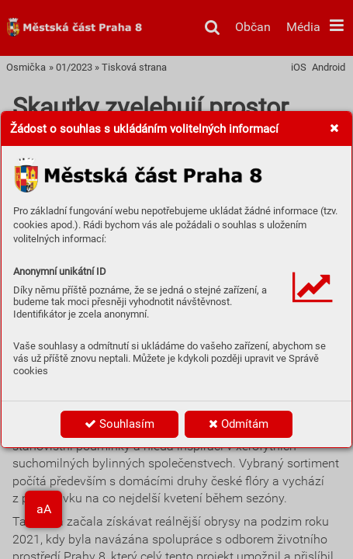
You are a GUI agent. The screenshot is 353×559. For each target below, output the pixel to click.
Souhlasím (119, 424)
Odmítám (238, 424)
